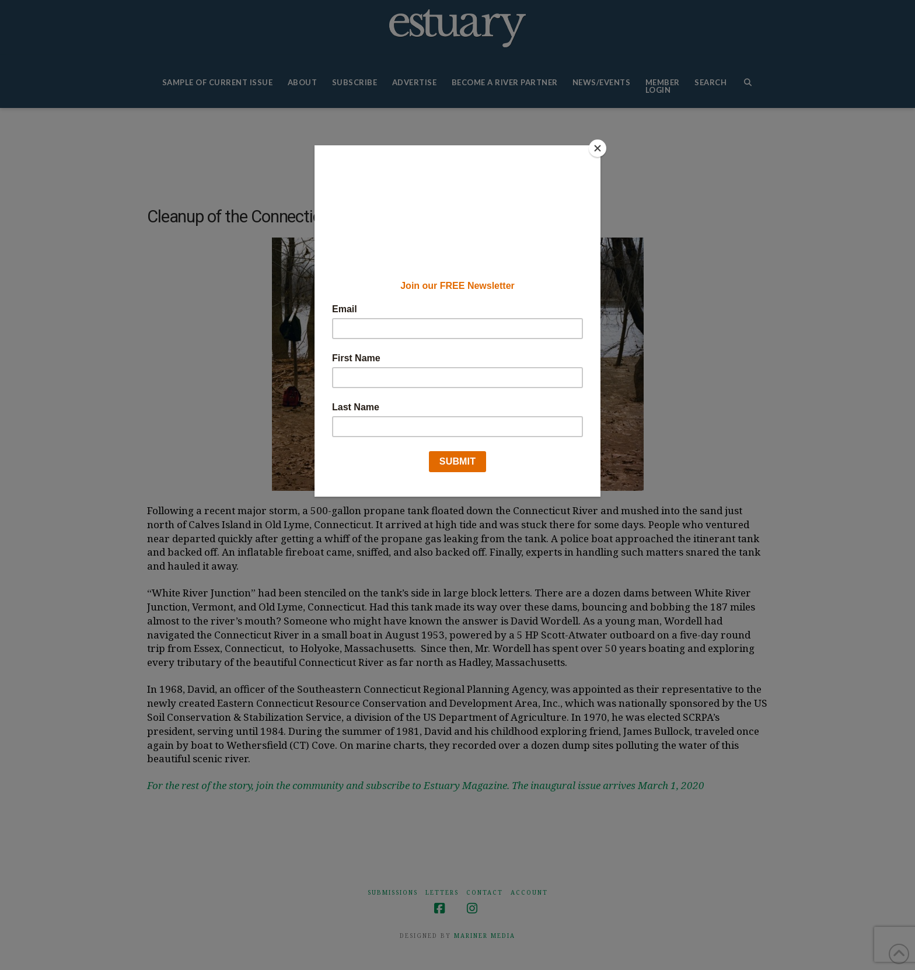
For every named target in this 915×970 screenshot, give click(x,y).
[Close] (597, 148)
